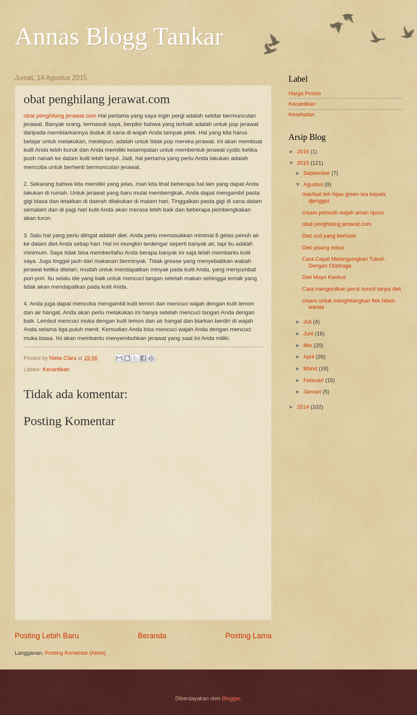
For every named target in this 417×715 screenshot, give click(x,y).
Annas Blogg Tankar (119, 36)
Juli (308, 322)
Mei (308, 345)
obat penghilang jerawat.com (60, 115)
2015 (303, 163)
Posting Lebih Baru (47, 636)
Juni (309, 333)
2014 (303, 407)
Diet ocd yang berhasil (329, 236)
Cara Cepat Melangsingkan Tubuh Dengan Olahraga (343, 262)
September (317, 173)
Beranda (152, 636)
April (309, 356)
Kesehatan (302, 114)
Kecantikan (56, 369)
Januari (313, 391)
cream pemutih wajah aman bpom (343, 212)
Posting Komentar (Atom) (75, 653)
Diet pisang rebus (323, 247)
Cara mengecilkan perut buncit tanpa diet (351, 289)
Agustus (313, 184)
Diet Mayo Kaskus (324, 277)
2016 (303, 151)
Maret (311, 368)
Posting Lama (248, 636)
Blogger (231, 698)
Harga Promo (305, 93)
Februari (314, 380)
